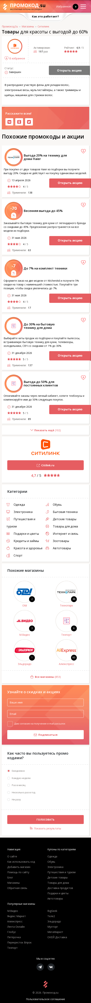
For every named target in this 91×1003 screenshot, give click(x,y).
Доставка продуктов (60, 888)
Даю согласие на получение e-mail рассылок (39, 723)
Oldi (24, 605)
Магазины (13, 882)
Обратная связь (17, 888)
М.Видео (24, 634)
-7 (14, 266)
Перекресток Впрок (19, 942)
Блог (10, 877)
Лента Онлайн (16, 926)
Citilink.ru (30, 465)
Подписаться (32, 735)
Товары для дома (62, 526)
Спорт (14, 555)
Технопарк (66, 605)
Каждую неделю (21, 778)
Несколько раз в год (23, 792)
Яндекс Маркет (16, 916)
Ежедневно (18, 770)
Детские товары (61, 519)
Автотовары (58, 548)
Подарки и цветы (22, 534)
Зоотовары (57, 541)
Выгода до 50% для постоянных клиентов (41, 383)
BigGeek (52, 911)
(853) (31, 677)
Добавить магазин (18, 867)
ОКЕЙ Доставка (57, 937)
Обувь (54, 505)
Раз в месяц (18, 785)
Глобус (11, 932)
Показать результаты (45, 828)
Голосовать (45, 819)
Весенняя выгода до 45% (43, 211)
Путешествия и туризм (61, 872)
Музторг (52, 926)
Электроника (19, 512)
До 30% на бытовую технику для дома (39, 326)
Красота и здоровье (24, 548)
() (31, 432)
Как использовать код (21, 861)
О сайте (12, 856)
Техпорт (66, 634)
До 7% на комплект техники (45, 268)
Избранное (65, 6)
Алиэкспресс (66, 664)
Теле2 (51, 916)
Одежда (15, 505)
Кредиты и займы (22, 541)
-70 (13, 208)
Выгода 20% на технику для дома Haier (45, 157)
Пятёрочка (14, 937)
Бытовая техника (62, 512)
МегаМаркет (55, 932)
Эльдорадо (24, 664)
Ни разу (16, 799)
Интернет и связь (62, 534)
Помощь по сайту (18, 872)
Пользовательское (45, 999)
